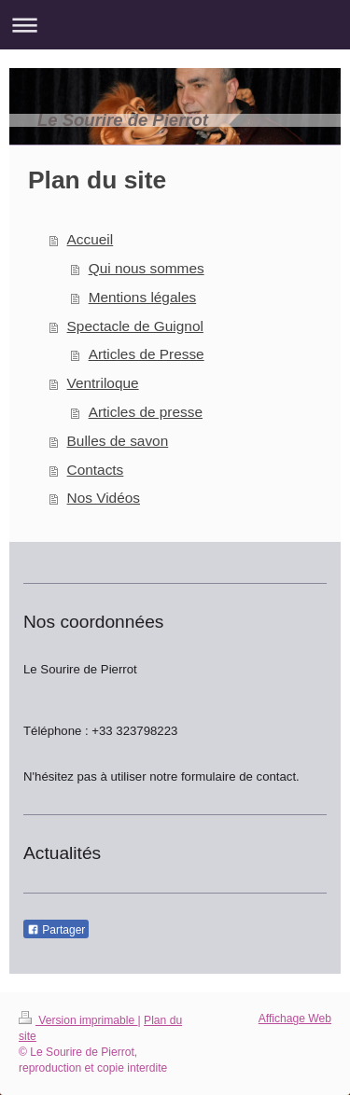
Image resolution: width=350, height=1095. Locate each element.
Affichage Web (295, 1018)
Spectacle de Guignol (135, 326)
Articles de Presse (146, 354)
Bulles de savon (118, 441)
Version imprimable (78, 1020)
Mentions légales (143, 297)
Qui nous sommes (146, 268)
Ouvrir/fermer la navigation (175, 25)
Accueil (90, 239)
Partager (56, 929)
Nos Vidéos (103, 498)
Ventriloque (103, 383)
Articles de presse (146, 412)
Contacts (95, 470)
